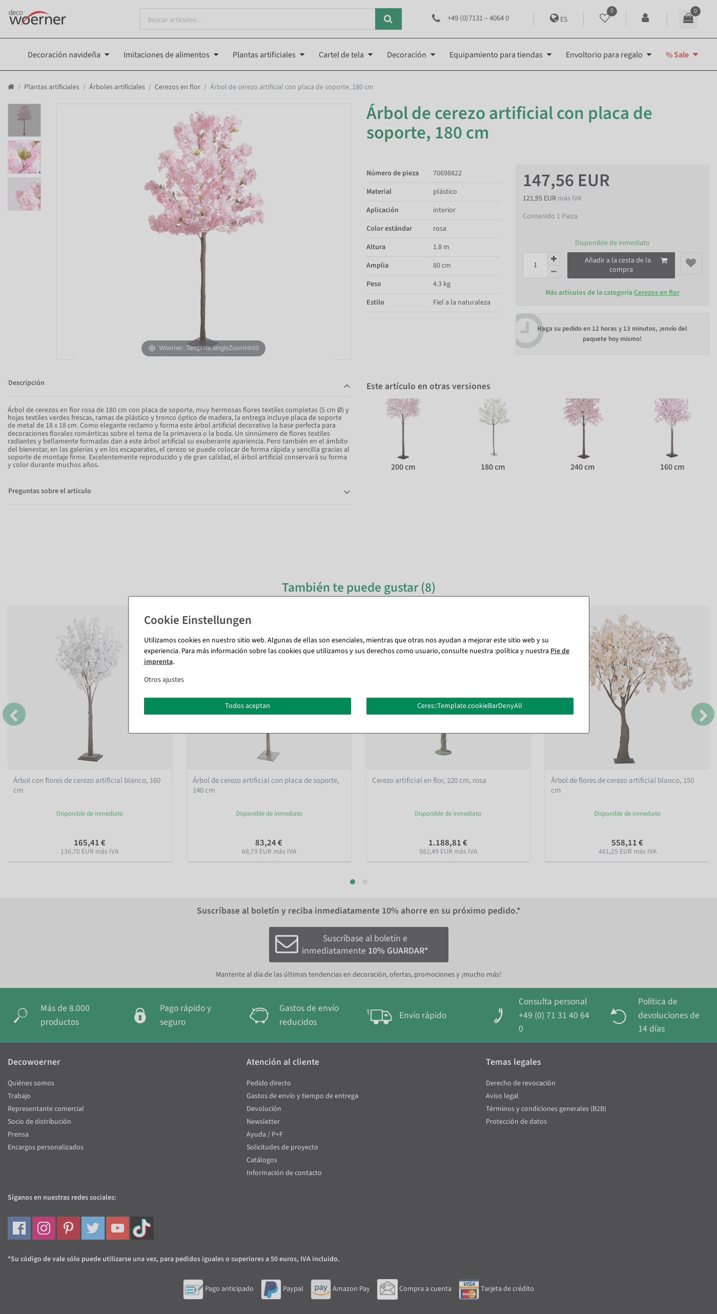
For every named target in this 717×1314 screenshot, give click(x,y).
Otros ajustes (164, 679)
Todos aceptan (247, 705)
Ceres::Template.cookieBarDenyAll (469, 705)
